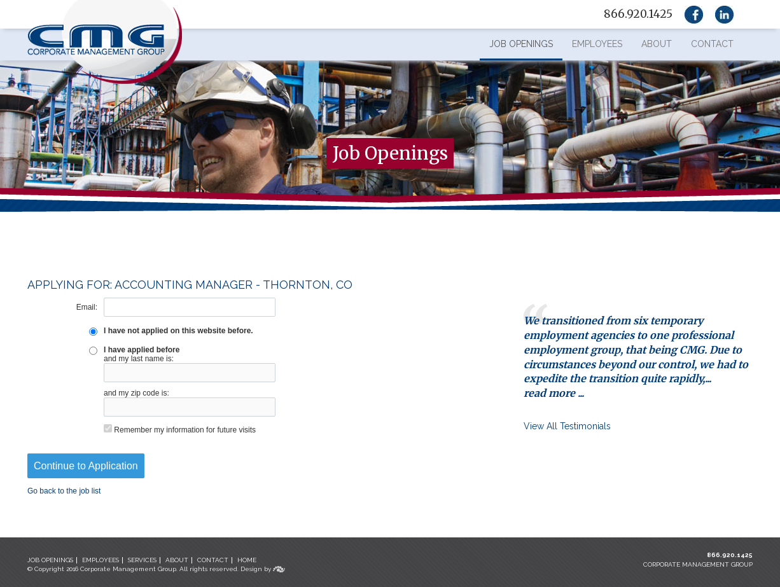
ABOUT (176, 559)
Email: (86, 307)
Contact (712, 44)
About (656, 44)
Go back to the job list (64, 491)
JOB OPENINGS (50, 559)
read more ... (554, 393)
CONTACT (212, 559)
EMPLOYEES (100, 559)
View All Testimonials (567, 426)
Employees (597, 44)
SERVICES (142, 559)
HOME (246, 559)
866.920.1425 (730, 554)
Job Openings (521, 44)
